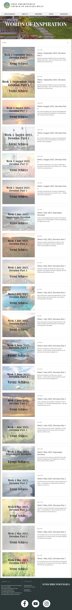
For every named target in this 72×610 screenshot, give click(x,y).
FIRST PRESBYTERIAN (23, 4)
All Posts (4, 42)
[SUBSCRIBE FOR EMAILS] (56, 584)
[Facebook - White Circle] (24, 603)
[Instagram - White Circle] (46, 603)
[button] (68, 42)
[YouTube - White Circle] (35, 603)
